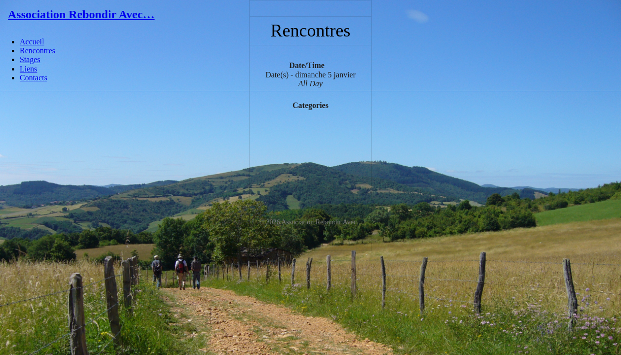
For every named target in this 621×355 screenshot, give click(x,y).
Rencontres (37, 50)
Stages (30, 59)
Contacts (33, 77)
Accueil (32, 41)
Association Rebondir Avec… (81, 14)
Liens (28, 69)
